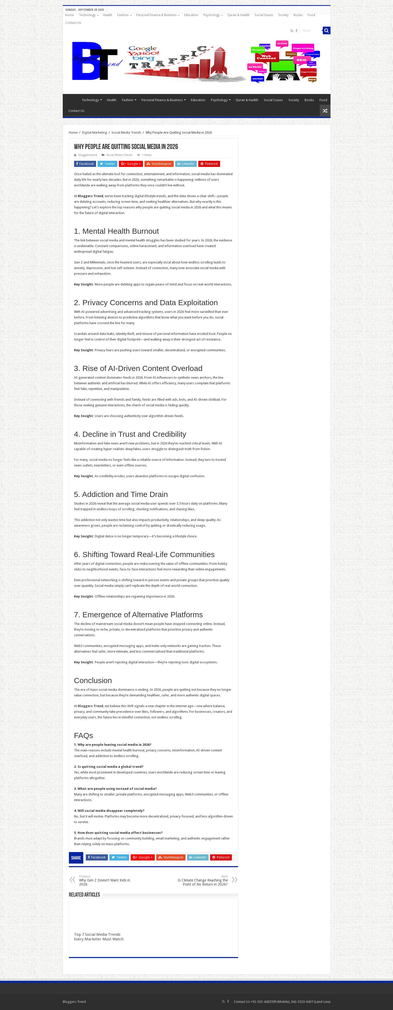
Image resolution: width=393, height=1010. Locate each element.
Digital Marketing (94, 132)
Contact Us (73, 23)
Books (298, 15)
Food (311, 15)
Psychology (211, 15)
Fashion (123, 15)
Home (69, 15)
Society (283, 15)
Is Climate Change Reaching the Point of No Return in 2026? (201, 880)
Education (191, 15)
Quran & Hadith (238, 15)
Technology (87, 15)
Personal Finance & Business (156, 15)
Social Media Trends (126, 132)
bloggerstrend (87, 155)
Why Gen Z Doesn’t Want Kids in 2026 (105, 880)
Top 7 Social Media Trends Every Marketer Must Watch (98, 936)
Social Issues (264, 15)
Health (107, 15)
